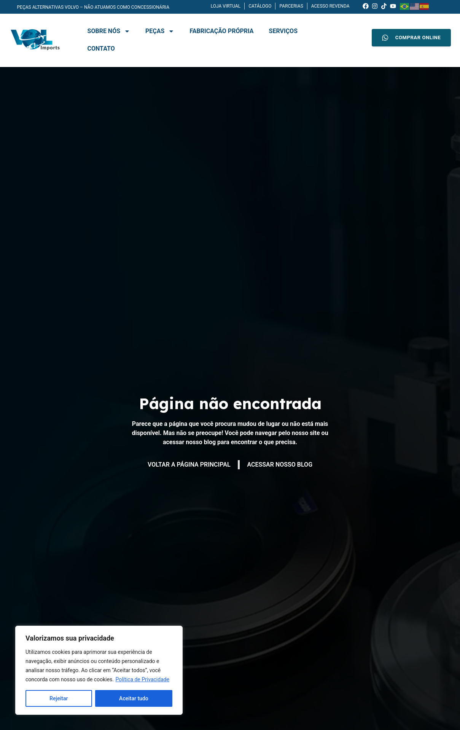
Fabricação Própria (221, 31)
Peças (159, 31)
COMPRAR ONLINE (411, 37)
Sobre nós (109, 31)
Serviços (283, 31)
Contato (101, 48)
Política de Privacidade (142, 679)
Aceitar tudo (133, 698)
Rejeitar (58, 698)
